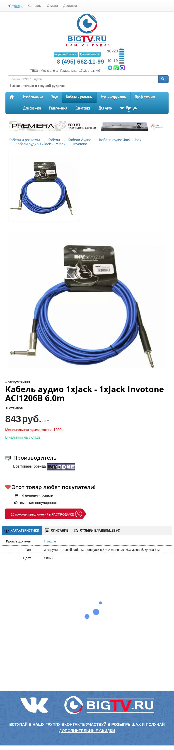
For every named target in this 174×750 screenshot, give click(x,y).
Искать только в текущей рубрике (36, 86)
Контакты (34, 5)
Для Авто (105, 108)
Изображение (33, 97)
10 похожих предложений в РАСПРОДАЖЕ (42, 514)
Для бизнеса (32, 108)
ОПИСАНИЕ (56, 530)
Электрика (82, 108)
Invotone (80, 144)
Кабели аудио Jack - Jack (120, 140)
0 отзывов (14, 408)
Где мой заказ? (89, 54)
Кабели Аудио (79, 140)
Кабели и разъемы (79, 97)
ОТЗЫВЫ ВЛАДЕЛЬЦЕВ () (97, 530)
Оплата (52, 5)
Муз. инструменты (113, 97)
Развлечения (58, 108)
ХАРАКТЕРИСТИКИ (22, 531)
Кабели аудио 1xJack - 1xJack (40, 144)
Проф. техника (145, 97)
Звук (54, 97)
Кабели (54, 140)
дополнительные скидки (87, 731)
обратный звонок (66, 54)
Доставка (70, 5)
